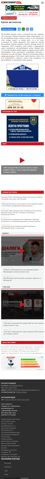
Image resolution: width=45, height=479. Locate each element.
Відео (4, 144)
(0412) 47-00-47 (11, 400)
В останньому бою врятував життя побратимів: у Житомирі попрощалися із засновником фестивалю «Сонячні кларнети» (21, 220)
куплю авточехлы (7, 56)
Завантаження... (8, 29)
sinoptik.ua (24, 478)
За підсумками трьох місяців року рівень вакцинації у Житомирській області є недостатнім (18, 227)
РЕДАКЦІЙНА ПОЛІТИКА (10, 459)
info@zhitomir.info (16, 385)
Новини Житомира (9, 192)
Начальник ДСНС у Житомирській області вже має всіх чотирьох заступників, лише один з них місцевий (21, 198)
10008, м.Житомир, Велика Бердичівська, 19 (23, 390)
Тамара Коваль (21, 392)
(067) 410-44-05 (11, 388)
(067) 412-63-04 (23, 400)
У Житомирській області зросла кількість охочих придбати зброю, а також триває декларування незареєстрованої (22, 205)
